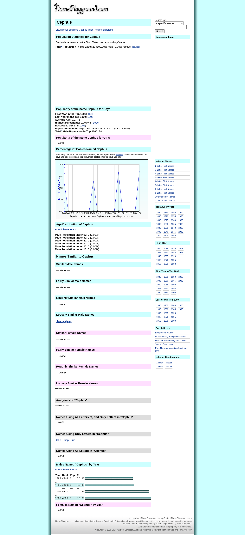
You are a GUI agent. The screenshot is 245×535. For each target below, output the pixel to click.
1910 (158, 235)
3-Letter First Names (164, 170)
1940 (166, 232)
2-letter (159, 366)
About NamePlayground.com (148, 518)
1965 (173, 224)
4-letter (168, 366)
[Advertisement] (161, 8)
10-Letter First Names (165, 197)
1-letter (159, 363)
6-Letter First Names (164, 181)
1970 (173, 228)
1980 (173, 235)
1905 (158, 232)
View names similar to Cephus (71, 29)
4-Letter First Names (164, 174)
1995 (180, 220)
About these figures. (66, 469)
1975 (173, 232)
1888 (90, 113)
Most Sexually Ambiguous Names (170, 336)
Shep (66, 440)
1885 (158, 216)
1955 (173, 216)
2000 (180, 224)
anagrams (108, 29)
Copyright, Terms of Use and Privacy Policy (172, 530)
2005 (180, 228)
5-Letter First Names (164, 177)
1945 (166, 235)
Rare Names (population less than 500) (170, 349)
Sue (72, 440)
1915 (166, 212)
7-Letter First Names (164, 185)
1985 (180, 212)
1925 (166, 220)
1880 (158, 212)
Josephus (64, 321)
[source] (136, 47)
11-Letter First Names (165, 200)
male (90, 29)
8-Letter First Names (164, 189)
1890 (158, 220)
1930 (166, 224)
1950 (173, 212)
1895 (158, 224)
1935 (166, 228)
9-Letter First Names (164, 193)
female (98, 29)
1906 (90, 116)
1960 (173, 220)
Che (58, 440)
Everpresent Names (164, 332)
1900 (158, 228)
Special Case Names (165, 344)
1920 (166, 216)
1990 (180, 216)
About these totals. (65, 229)
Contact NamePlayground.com (178, 518)
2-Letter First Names (164, 166)
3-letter (168, 363)
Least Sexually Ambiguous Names (171, 340)
